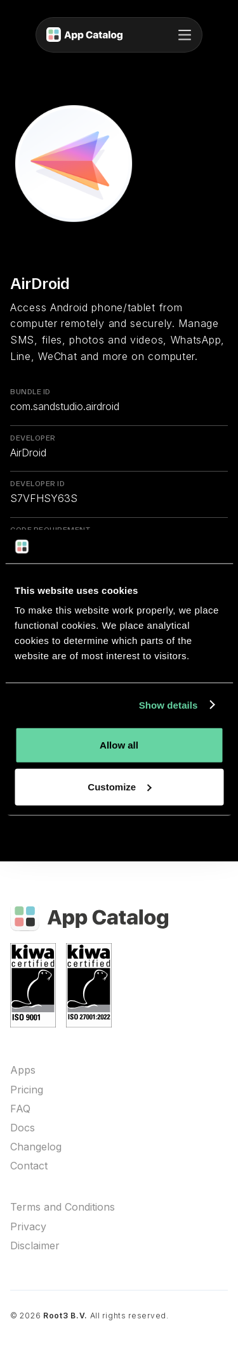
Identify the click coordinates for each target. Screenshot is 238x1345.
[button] (185, 35)
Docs (22, 1128)
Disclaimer (35, 1246)
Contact (29, 1166)
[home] (84, 35)
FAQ (20, 1109)
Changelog (36, 1147)
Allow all (119, 745)
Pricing (26, 1090)
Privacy (28, 1227)
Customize (119, 786)
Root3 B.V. (65, 1315)
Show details (168, 704)
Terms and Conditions (62, 1207)
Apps (23, 1070)
